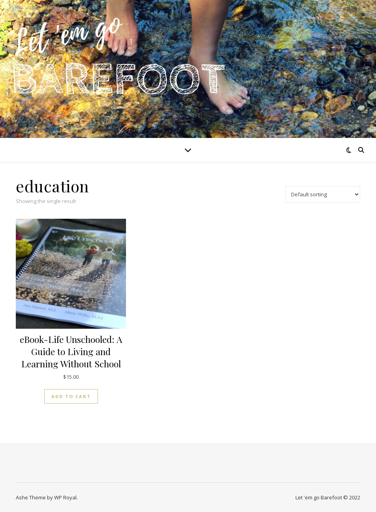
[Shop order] (322, 194)
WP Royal (65, 497)
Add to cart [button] (71, 396)
